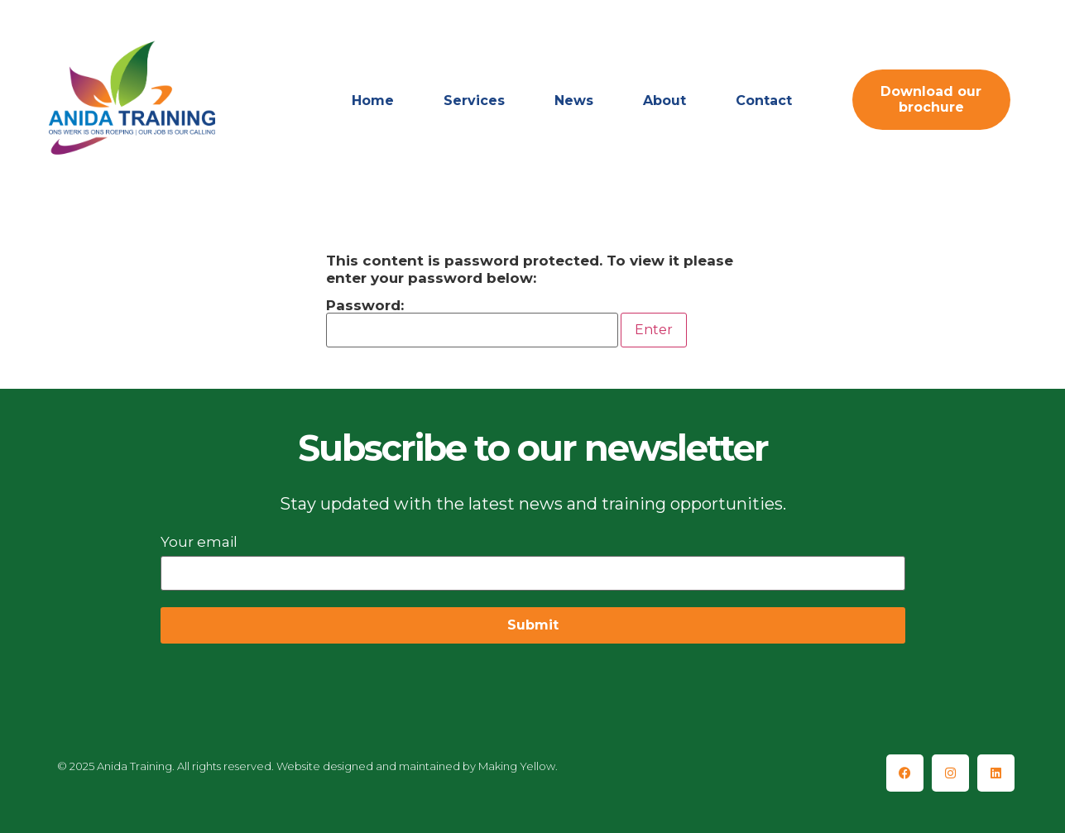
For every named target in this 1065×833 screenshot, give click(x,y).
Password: (472, 323)
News (573, 100)
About (664, 100)
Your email (533, 557)
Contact (764, 100)
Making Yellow (516, 766)
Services (474, 100)
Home (373, 100)
